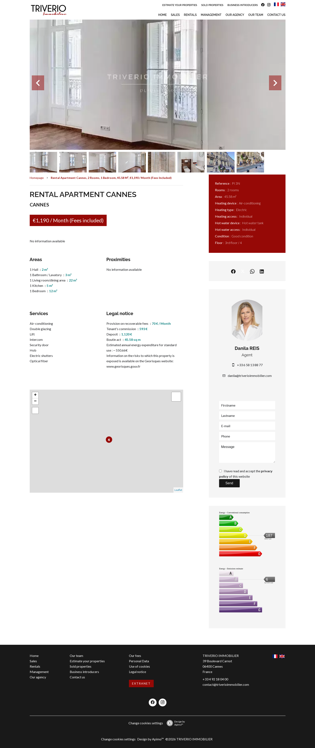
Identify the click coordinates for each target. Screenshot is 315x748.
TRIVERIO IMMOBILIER (221, 656)
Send (229, 483)
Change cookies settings (146, 723)
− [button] (35, 401)
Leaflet (178, 490)
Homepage (37, 177)
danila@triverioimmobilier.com (250, 376)
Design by (175, 723)
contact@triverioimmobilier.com (226, 684)
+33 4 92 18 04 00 (215, 679)
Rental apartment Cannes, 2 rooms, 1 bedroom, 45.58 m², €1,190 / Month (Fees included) (111, 177)
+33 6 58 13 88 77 (250, 365)
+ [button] (35, 395)
